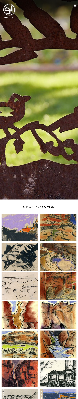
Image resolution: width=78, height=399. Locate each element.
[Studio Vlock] (9, 10)
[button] (75, 5)
